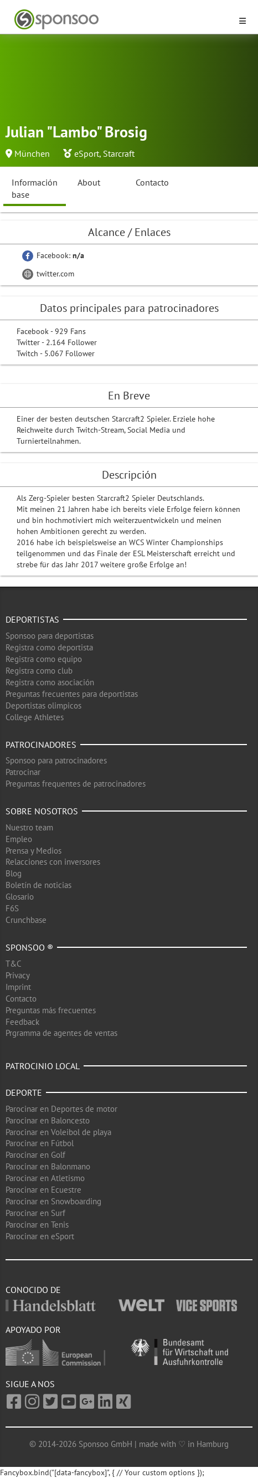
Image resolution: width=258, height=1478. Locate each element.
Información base (35, 189)
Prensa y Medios (33, 850)
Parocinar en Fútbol (40, 1143)
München (32, 153)
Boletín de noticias (38, 885)
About (89, 182)
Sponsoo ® (29, 947)
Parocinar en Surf (35, 1213)
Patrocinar (23, 772)
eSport (86, 153)
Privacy (18, 975)
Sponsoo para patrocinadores (56, 760)
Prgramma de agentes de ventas (61, 1033)
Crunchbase (26, 920)
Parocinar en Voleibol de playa (58, 1132)
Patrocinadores (41, 744)
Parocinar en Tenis (37, 1224)
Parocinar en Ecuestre (43, 1189)
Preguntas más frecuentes (51, 1010)
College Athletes (35, 717)
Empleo (19, 839)
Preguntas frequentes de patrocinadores (76, 783)
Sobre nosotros (42, 811)
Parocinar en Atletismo (45, 1178)
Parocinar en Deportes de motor (61, 1109)
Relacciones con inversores (53, 861)
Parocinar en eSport (40, 1236)
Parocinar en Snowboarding (53, 1201)
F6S (12, 908)
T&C (14, 963)
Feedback (22, 1022)
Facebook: (53, 255)
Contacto (152, 182)
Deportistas (32, 619)
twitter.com (48, 274)
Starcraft (119, 153)
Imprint (18, 987)
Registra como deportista (49, 647)
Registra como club (39, 670)
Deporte (24, 1092)
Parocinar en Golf (35, 1154)
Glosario (20, 896)
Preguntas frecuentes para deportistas (72, 694)
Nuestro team (29, 827)
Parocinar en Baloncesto (48, 1120)
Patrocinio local (43, 1065)
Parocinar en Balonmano (48, 1166)
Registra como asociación (50, 682)
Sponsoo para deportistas (50, 635)
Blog (14, 873)
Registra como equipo (44, 659)
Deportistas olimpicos (43, 705)
